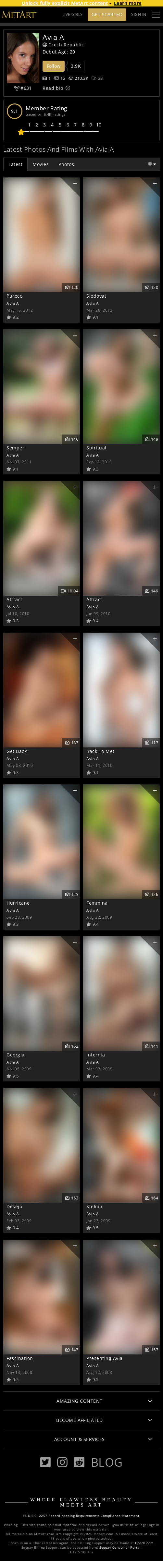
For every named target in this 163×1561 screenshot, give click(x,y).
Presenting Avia (104, 1358)
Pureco (14, 296)
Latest (15, 164)
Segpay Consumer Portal (120, 1547)
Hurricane (18, 903)
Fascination (19, 1358)
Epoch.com (144, 1543)
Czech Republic (63, 45)
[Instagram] (62, 1462)
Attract (14, 599)
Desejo (14, 1206)
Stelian (94, 1206)
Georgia (15, 1055)
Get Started (107, 14)
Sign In (138, 14)
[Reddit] (79, 1462)
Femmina (97, 903)
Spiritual (96, 448)
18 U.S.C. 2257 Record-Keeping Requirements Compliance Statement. (82, 1516)
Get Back (16, 751)
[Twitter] (45, 1462)
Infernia (95, 1055)
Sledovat (96, 296)
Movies (40, 164)
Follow (53, 66)
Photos (66, 164)
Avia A (12, 303)
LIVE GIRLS (72, 14)
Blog (107, 1462)
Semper (15, 448)
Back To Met (100, 751)
